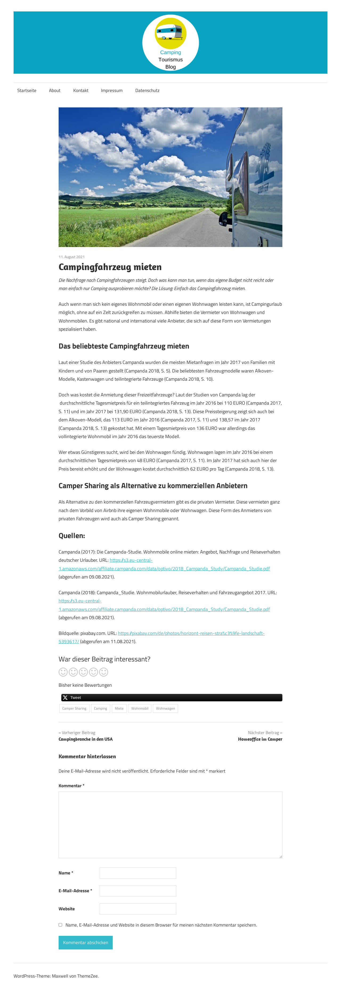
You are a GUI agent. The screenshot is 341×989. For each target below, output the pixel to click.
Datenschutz (147, 90)
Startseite (26, 90)
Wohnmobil (139, 708)
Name (66, 872)
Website (67, 908)
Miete (119, 708)
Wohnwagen (165, 708)
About (54, 90)
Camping (100, 708)
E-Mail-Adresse (75, 890)
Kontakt (80, 90)
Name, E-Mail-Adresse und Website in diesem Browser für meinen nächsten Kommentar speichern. (161, 924)
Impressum (112, 90)
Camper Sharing (74, 708)
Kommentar (71, 785)
